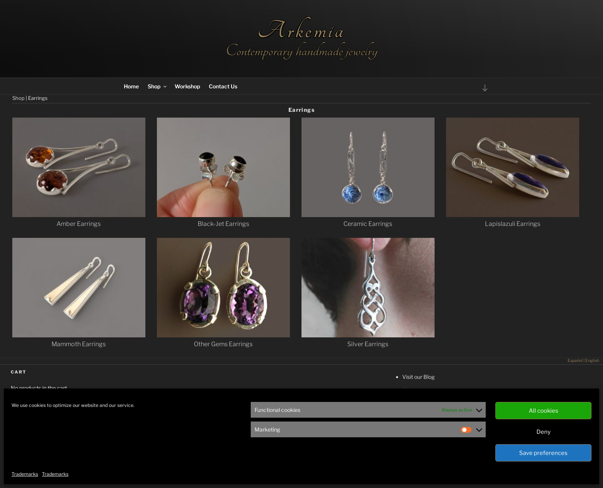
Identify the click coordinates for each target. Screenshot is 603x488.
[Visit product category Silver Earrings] (368, 340)
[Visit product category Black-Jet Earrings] (223, 219)
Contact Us (223, 86)
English (592, 360)
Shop (158, 86)
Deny (543, 431)
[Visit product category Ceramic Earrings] (368, 219)
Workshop (187, 86)
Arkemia (301, 30)
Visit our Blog (418, 376)
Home (131, 86)
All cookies (543, 410)
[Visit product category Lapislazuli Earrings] (512, 219)
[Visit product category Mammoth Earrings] (78, 340)
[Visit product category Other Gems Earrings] (223, 340)
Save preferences (543, 453)
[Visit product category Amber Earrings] (78, 219)
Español (575, 360)
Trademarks (25, 474)
